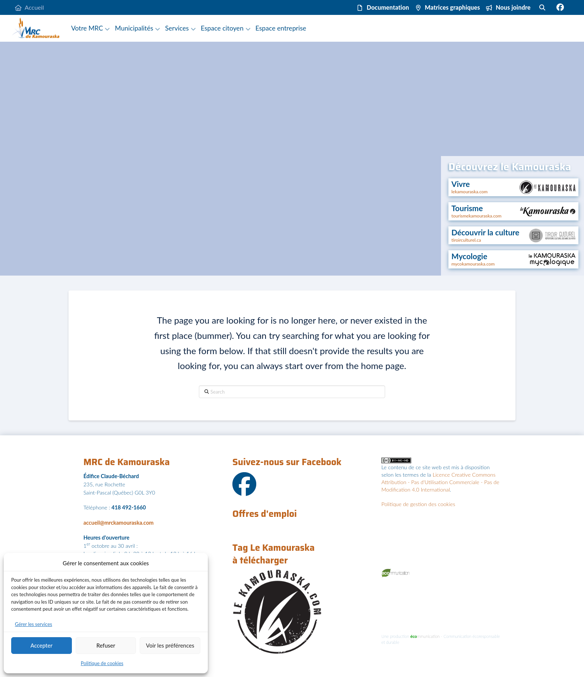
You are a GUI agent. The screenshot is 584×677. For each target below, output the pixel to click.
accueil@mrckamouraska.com (118, 522)
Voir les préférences (170, 645)
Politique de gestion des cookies (418, 504)
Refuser (105, 645)
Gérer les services (33, 624)
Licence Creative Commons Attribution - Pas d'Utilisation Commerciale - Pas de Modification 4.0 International (440, 482)
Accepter (42, 645)
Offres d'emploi (264, 514)
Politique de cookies (102, 663)
